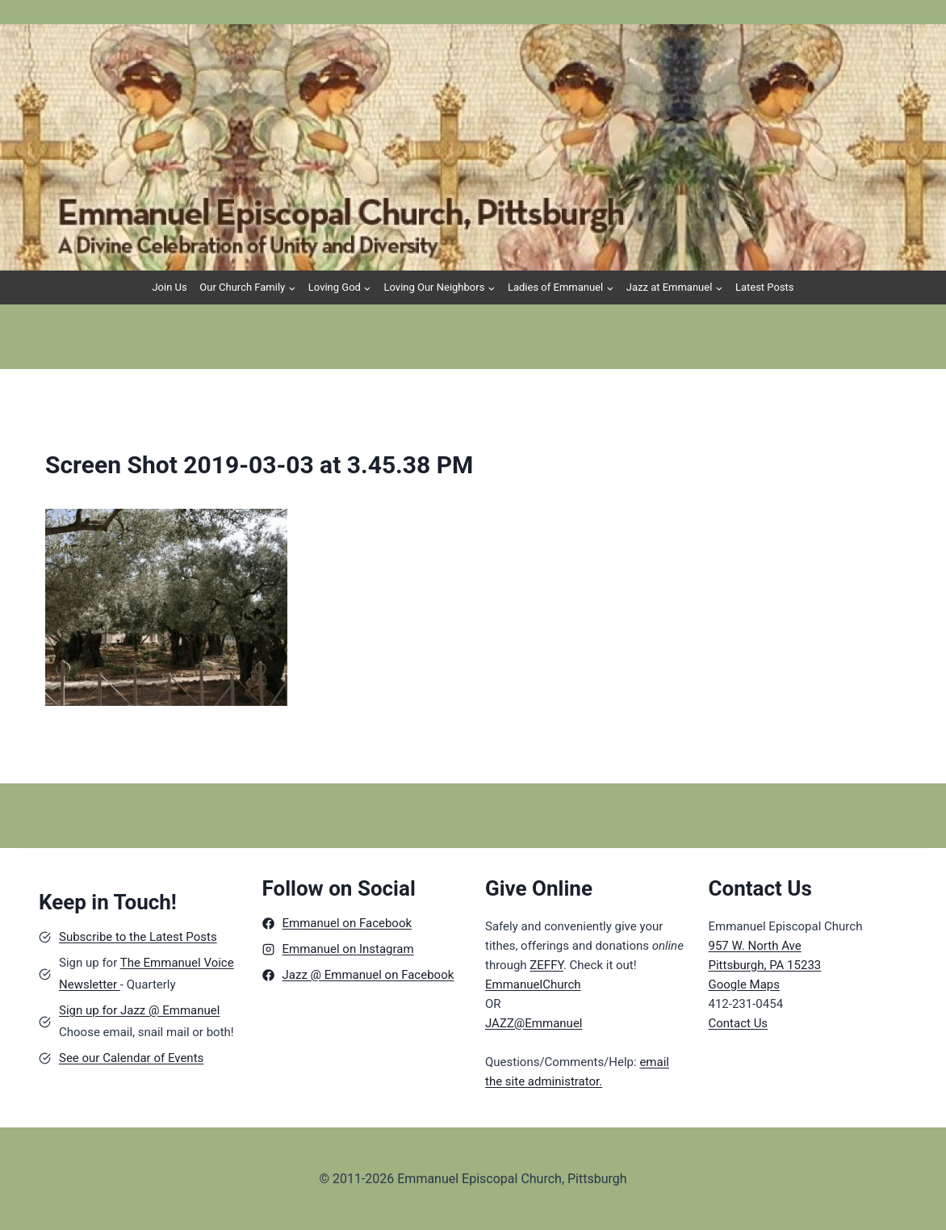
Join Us (169, 287)
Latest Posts (764, 287)
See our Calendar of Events (131, 1058)
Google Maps (745, 984)
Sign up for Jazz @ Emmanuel (139, 1010)
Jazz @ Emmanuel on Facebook (368, 975)
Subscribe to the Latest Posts (138, 937)
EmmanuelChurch (533, 984)
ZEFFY (546, 965)
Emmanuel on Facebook (347, 923)
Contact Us (738, 1023)
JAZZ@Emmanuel (534, 1023)
